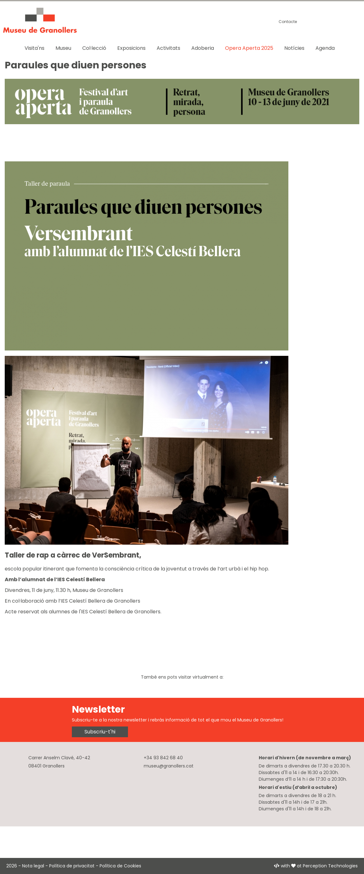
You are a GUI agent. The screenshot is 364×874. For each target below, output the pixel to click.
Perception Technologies (330, 866)
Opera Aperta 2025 (249, 48)
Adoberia (202, 48)
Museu (63, 48)
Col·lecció (94, 48)
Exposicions (131, 48)
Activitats (168, 48)
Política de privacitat (72, 866)
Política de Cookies (120, 866)
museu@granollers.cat (169, 766)
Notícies (294, 48)
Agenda (325, 48)
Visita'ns (34, 48)
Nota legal (33, 866)
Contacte (288, 21)
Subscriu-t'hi (99, 731)
